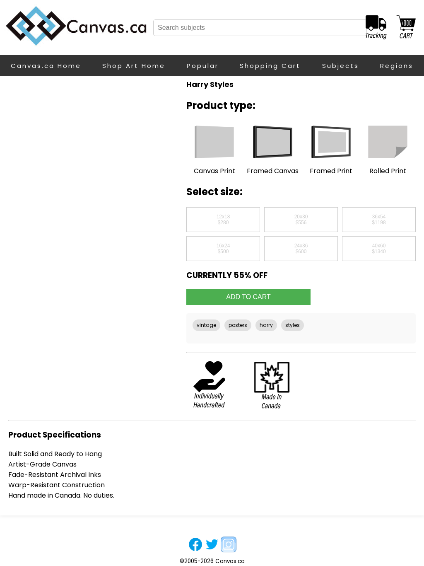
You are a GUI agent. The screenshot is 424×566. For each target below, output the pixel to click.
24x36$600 (301, 248)
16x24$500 (223, 248)
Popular (203, 65)
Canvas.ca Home (46, 65)
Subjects (340, 65)
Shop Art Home (133, 65)
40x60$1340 (378, 248)
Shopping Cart (270, 65)
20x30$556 (301, 219)
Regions (396, 65)
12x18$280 (223, 219)
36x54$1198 (378, 219)
